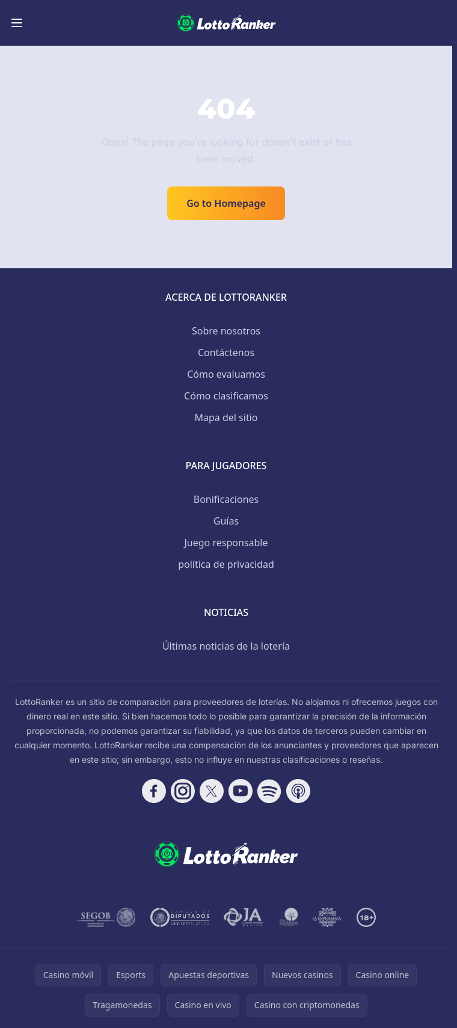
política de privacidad (226, 564)
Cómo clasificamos (226, 395)
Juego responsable (226, 542)
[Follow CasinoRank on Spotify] (269, 791)
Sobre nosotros (226, 330)
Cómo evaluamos (226, 374)
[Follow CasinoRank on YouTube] (240, 791)
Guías (226, 521)
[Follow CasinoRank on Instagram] (183, 791)
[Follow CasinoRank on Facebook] (154, 791)
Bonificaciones (226, 499)
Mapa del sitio (225, 417)
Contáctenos (226, 352)
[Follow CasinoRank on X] (212, 791)
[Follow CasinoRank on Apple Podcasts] (298, 791)
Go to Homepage (226, 203)
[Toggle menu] (17, 23)
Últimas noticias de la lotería (226, 646)
